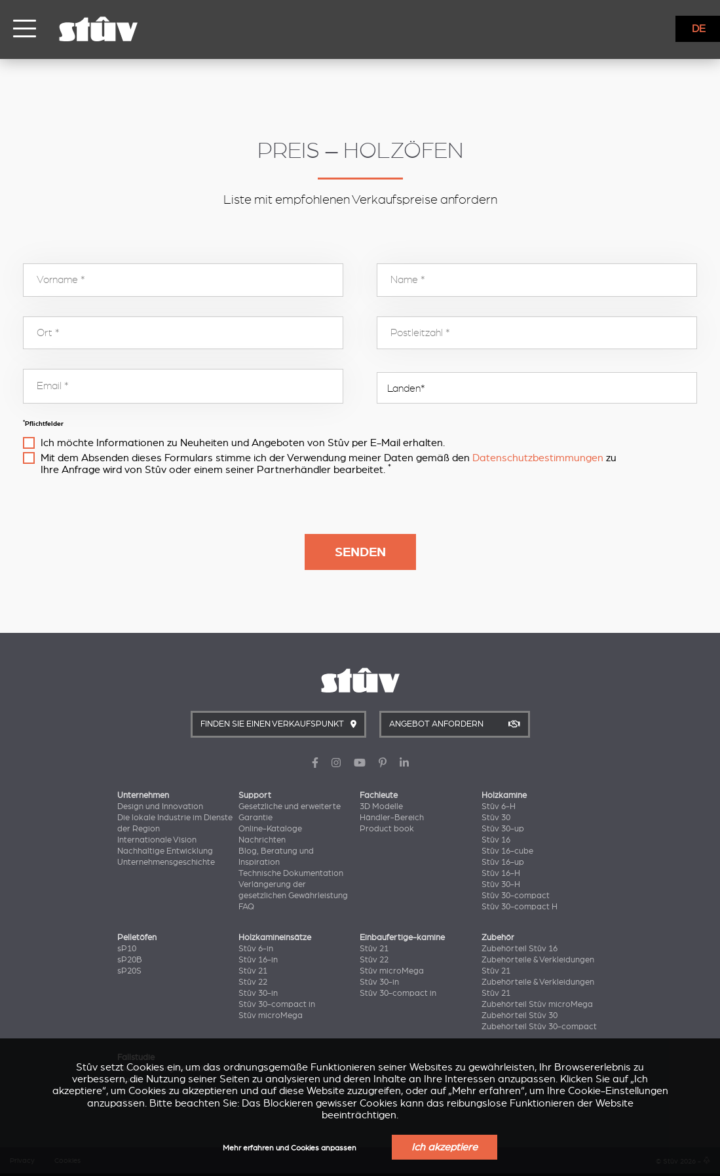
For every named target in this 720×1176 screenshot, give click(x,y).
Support (254, 795)
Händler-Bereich (392, 817)
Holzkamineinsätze (274, 937)
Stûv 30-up (503, 828)
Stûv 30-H (501, 884)
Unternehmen (143, 795)
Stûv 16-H (501, 873)
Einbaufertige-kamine (402, 937)
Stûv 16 (496, 839)
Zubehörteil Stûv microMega (537, 1004)
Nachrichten (262, 839)
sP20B (129, 959)
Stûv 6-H (499, 806)
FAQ (246, 906)
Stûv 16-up (503, 862)
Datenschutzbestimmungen (537, 458)
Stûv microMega (270, 1015)
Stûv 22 (252, 982)
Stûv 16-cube (507, 851)
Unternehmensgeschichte (166, 862)
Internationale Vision (157, 839)
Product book (387, 828)
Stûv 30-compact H (520, 906)
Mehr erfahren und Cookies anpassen (289, 1148)
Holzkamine (504, 795)
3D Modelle (381, 806)
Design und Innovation (160, 806)
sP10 (126, 948)
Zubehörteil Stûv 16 (520, 948)
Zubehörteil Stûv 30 (520, 1015)
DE (699, 29)
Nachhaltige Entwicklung (165, 851)
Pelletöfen (137, 937)
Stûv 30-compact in (276, 1004)
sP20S (129, 971)
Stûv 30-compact (516, 895)
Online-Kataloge (270, 828)
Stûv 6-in (255, 948)
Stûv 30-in (258, 993)
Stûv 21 (252, 971)
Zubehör (498, 937)
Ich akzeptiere (444, 1147)
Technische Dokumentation (290, 873)
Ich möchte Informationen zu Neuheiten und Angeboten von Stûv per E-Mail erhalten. (243, 443)
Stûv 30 (496, 817)
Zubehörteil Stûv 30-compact (539, 1026)
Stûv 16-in (258, 959)
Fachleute (379, 795)
